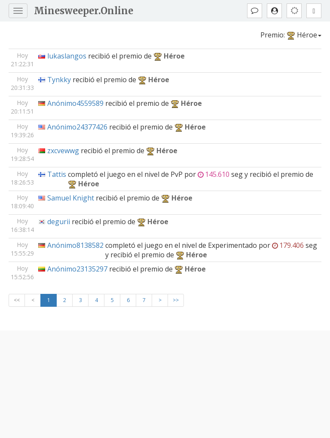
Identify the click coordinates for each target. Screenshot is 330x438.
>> (176, 300)
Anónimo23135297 (77, 269)
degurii (58, 221)
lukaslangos (66, 56)
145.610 (213, 174)
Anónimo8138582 (75, 245)
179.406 (288, 245)
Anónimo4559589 (75, 103)
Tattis (56, 174)
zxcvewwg (63, 150)
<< (17, 300)
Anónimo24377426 (77, 127)
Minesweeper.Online (83, 11)
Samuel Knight (70, 198)
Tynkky (59, 79)
